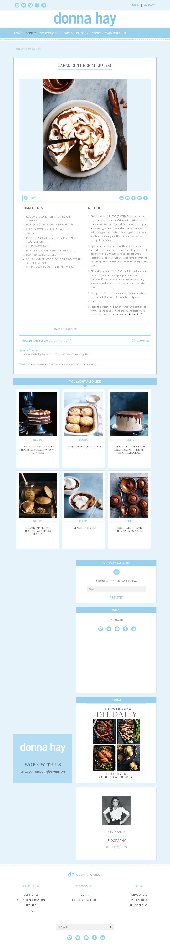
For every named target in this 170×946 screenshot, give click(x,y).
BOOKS (96, 33)
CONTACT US (31, 895)
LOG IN (134, 5)
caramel (38, 364)
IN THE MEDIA (116, 847)
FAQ (30, 911)
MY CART (149, 5)
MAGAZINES (112, 33)
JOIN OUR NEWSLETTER (85, 900)
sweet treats (74, 364)
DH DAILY (82, 33)
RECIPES (31, 33)
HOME (18, 33)
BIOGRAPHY (116, 841)
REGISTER (116, 597)
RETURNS (31, 905)
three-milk (89, 364)
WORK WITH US (139, 900)
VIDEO (68, 33)
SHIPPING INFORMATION (31, 900)
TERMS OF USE (139, 895)
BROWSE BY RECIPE (28, 49)
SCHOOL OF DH (50, 33)
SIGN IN (85, 895)
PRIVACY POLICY (139, 905)
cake (30, 364)
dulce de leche (55, 364)
